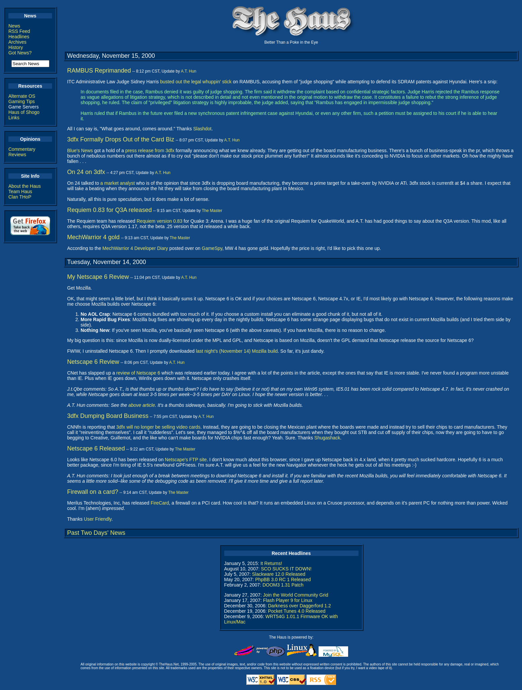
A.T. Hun (188, 71)
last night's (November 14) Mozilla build (237, 351)
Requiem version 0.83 (159, 221)
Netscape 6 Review (93, 361)
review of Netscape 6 (138, 373)
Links (13, 117)
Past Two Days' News (96, 532)
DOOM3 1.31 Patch (283, 585)
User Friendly (97, 519)
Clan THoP (19, 197)
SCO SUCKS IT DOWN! (286, 568)
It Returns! (271, 563)
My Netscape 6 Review (98, 276)
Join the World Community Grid (295, 595)
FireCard (160, 503)
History (15, 47)
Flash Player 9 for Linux (287, 600)
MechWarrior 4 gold (93, 237)
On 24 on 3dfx (86, 172)
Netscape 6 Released (96, 448)
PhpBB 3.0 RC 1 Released (283, 579)
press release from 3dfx (149, 150)
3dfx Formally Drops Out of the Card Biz (120, 139)
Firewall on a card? (92, 491)
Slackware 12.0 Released (278, 574)
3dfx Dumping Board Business (107, 416)
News (14, 26)
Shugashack (327, 437)
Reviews (17, 154)
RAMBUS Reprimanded (99, 70)
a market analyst (117, 183)
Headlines (18, 36)
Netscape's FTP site (186, 459)
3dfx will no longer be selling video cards (158, 427)
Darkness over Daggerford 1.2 (299, 605)
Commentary (21, 149)
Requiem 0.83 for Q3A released (109, 210)
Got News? (20, 52)
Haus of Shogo (24, 112)
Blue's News (80, 150)
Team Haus (20, 191)
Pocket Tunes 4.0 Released (296, 611)
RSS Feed (19, 31)
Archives (17, 42)
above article (141, 405)
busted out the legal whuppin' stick (196, 81)
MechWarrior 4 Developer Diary (135, 248)
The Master (212, 210)
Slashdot (202, 128)
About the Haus (24, 186)
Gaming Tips (21, 101)
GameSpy (212, 248)
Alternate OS (21, 96)
